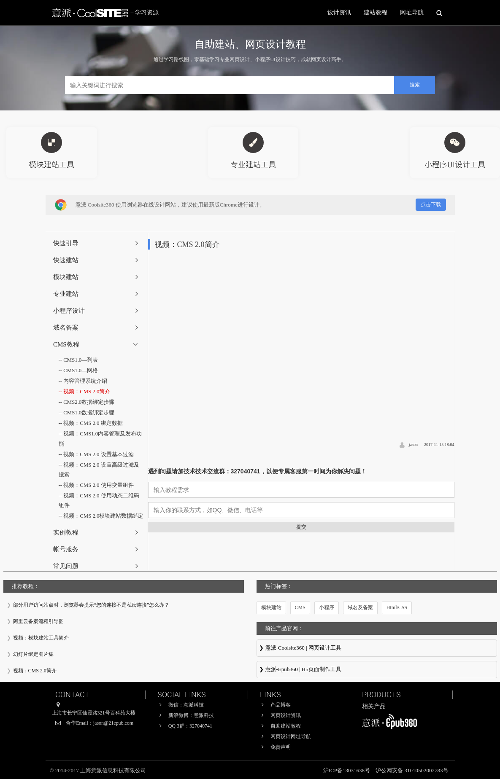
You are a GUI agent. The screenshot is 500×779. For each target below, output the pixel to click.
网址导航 (412, 12)
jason (413, 444)
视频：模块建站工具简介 (41, 638)
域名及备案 (360, 607)
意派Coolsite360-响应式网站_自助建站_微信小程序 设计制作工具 (377, 649)
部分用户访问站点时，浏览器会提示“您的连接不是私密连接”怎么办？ (91, 605)
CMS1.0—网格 (80, 371)
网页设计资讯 (285, 715)
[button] (96, 243)
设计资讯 (339, 12)
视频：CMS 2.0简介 (87, 392)
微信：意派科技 (186, 705)
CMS (300, 607)
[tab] (96, 243)
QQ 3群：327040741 (190, 726)
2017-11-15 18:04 (439, 444)
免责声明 (280, 747)
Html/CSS (396, 607)
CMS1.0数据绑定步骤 (89, 414)
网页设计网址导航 (290, 736)
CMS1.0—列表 (80, 360)
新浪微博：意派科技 (191, 715)
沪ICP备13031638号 (347, 770)
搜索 (415, 85)
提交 (301, 527)
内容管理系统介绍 (85, 382)
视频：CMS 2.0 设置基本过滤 (98, 456)
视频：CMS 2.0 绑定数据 (93, 424)
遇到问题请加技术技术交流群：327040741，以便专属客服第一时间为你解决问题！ (257, 471)
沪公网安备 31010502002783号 (412, 770)
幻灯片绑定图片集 (33, 654)
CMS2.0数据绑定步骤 (89, 403)
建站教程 (375, 12)
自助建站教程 (285, 726)
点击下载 (431, 204)
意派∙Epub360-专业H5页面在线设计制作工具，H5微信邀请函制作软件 (377, 670)
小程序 (326, 607)
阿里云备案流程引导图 (38, 621)
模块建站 (271, 607)
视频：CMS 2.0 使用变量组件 (98, 487)
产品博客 (280, 705)
